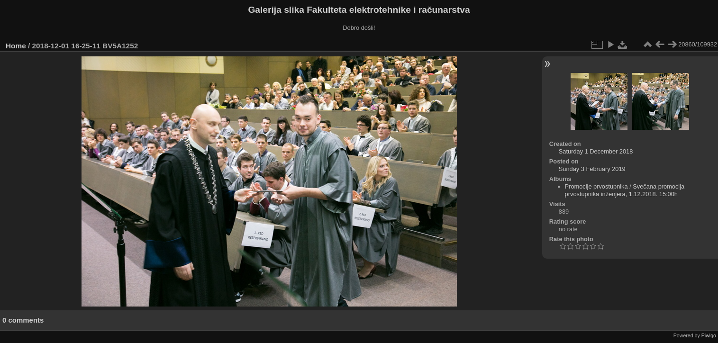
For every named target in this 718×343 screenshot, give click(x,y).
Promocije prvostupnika (596, 186)
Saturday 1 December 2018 (596, 151)
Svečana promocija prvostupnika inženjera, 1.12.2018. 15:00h (625, 190)
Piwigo (708, 335)
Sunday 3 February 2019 (592, 168)
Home (16, 46)
